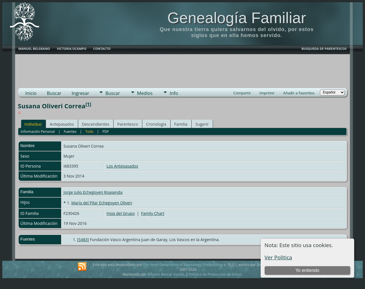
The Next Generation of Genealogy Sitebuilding (183, 264)
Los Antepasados (122, 166)
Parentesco (127, 124)
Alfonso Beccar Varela (165, 274)
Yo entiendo (307, 270)
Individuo (33, 124)
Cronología (156, 124)
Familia (180, 124)
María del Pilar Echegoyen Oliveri (101, 202)
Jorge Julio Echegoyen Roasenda (93, 192)
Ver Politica (278, 257)
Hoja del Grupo (121, 213)
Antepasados (62, 124)
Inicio (31, 93)
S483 (83, 239)
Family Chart (153, 213)
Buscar (54, 93)
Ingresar (80, 93)
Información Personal (38, 131)
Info (174, 93)
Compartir (242, 92)
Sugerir (202, 124)
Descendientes (95, 124)
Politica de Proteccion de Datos (215, 274)
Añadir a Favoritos (298, 92)
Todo (89, 131)
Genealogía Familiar (236, 17)
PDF (105, 131)
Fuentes (70, 131)
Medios (145, 93)
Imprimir (267, 92)
